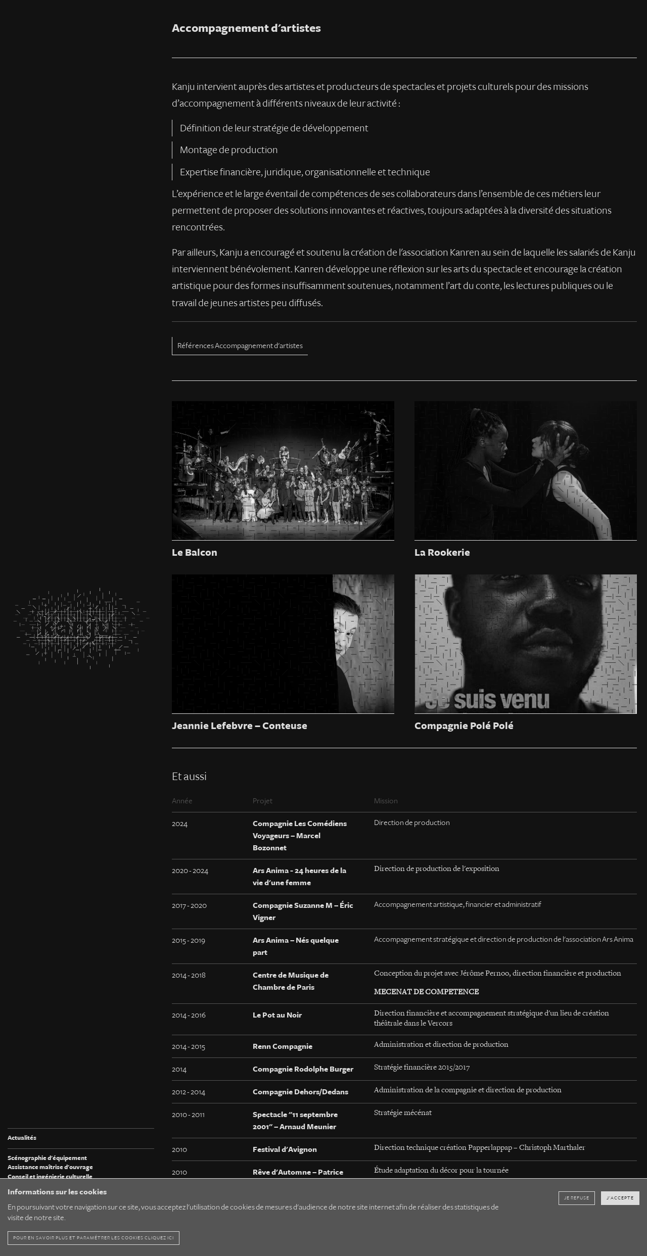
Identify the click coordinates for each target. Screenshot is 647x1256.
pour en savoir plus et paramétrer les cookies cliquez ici (93, 1237)
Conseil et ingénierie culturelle (50, 1177)
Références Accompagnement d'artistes (240, 346)
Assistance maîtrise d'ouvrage (50, 1167)
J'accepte (620, 1197)
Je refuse (576, 1197)
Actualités (22, 1138)
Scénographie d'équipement (47, 1158)
